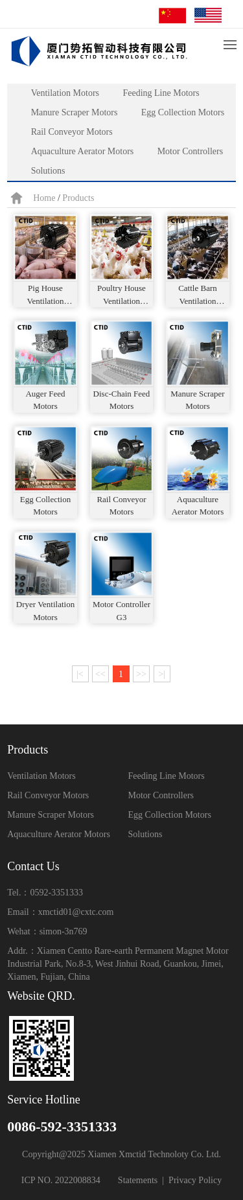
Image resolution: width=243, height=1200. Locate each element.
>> (141, 674)
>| (161, 674)
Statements (137, 1180)
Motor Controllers (190, 151)
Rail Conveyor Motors (72, 132)
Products (78, 198)
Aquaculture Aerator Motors (82, 151)
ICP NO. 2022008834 (60, 1180)
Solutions (48, 171)
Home (44, 198)
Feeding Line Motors (160, 93)
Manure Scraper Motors (74, 112)
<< (100, 674)
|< (80, 674)
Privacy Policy (195, 1180)
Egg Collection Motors (182, 112)
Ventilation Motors (65, 93)
